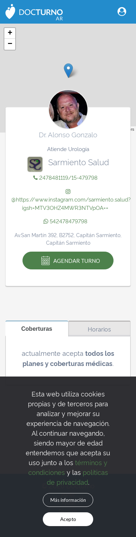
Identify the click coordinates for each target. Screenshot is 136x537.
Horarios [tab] (99, 329)
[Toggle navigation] (122, 11)
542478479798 (65, 221)
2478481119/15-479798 (65, 177)
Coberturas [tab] (36, 328)
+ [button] (10, 33)
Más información (68, 500)
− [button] (10, 44)
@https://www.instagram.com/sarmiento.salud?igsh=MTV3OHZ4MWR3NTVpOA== (71, 200)
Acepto (68, 519)
